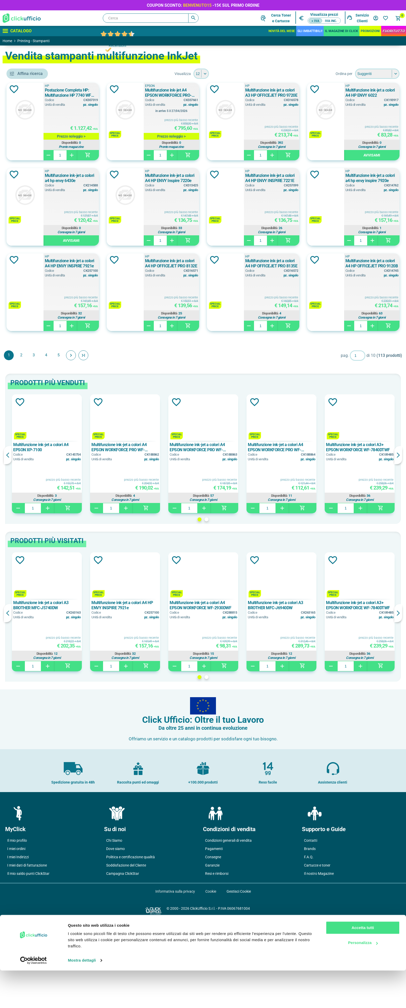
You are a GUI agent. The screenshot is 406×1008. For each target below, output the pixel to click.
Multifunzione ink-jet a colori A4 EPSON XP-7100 (113, 533)
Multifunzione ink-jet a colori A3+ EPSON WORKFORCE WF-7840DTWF (365, 533)
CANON (30, 224)
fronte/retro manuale (40, 353)
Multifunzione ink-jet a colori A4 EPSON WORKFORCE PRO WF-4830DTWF (176, 533)
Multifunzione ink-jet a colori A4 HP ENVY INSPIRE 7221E (150, 263)
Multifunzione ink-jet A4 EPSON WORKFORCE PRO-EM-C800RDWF (257, 93)
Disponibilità (150, 143)
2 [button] (244, 605)
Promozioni (370, 31)
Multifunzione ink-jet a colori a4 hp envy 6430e (257, 178)
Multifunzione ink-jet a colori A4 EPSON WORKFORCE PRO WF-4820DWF (240, 533)
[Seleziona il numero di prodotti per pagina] (239, 74)
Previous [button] (83, 540)
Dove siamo (115, 934)
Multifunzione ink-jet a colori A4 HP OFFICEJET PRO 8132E (150, 349)
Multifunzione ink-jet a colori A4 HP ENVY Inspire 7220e (365, 178)
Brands (310, 934)
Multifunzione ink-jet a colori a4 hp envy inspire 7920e (257, 263)
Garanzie (212, 951)
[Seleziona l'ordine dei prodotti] (377, 74)
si (25, 365)
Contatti (310, 926)
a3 (25, 280)
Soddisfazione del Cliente (126, 951)
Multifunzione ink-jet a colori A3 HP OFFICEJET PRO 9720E (365, 93)
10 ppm (28, 432)
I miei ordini (16, 934)
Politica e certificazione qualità (130, 942)
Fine (158, 441)
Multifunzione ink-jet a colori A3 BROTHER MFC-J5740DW (113, 691)
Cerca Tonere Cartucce (281, 18)
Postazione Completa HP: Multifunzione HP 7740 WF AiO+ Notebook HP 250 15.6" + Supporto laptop (151, 93)
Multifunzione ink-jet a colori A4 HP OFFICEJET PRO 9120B (365, 349)
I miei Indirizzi (18, 942)
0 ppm (27, 409)
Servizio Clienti (362, 18)
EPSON (29, 236)
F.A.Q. (309, 942)
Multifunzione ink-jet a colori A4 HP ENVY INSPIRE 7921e (365, 263)
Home (7, 41)
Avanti (146, 441)
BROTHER (32, 213)
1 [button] (237, 605)
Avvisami (151, 240)
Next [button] (398, 540)
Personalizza (363, 980)
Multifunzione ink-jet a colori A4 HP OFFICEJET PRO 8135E (258, 349)
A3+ (25, 315)
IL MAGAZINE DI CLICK (341, 31)
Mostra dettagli (82, 998)
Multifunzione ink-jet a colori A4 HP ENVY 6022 (150, 178)
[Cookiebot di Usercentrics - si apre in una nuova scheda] (33, 998)
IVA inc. (331, 21)
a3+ (25, 303)
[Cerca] (151, 18)
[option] (114, 539)
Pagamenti (214, 934)
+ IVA (315, 21)
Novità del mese (282, 31)
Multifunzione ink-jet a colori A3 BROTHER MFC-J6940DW (303, 691)
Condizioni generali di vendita (228, 926)
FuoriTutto (393, 31)
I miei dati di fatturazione (27, 951)
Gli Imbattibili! (310, 31)
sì (25, 377)
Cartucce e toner (317, 951)
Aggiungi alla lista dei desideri (89, 89)
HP (26, 248)
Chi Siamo (114, 926)
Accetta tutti (363, 965)
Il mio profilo (17, 926)
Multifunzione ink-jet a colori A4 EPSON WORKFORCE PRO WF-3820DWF (303, 533)
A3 (24, 292)
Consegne (213, 942)
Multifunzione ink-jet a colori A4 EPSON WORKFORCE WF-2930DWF (240, 691)
